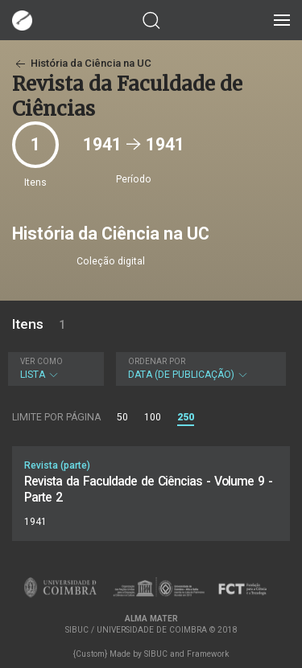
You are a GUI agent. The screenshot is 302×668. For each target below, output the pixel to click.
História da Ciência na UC (81, 63)
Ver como (41, 361)
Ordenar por (156, 361)
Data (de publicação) (199, 368)
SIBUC (156, 654)
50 (122, 417)
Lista (54, 368)
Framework (208, 654)
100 (152, 417)
